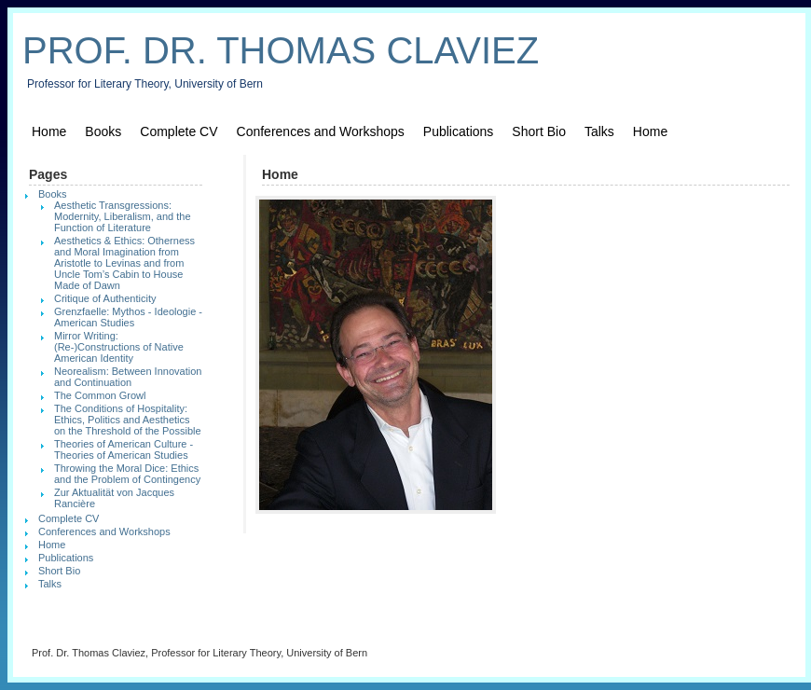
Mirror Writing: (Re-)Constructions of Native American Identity (119, 347)
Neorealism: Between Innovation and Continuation (127, 377)
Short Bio (539, 131)
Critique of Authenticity (105, 298)
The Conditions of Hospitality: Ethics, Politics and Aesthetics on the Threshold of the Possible (127, 419)
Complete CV (178, 131)
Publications (458, 131)
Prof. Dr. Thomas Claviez (280, 50)
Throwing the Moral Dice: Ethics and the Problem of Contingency (127, 473)
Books (103, 131)
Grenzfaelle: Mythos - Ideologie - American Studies (128, 317)
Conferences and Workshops (321, 131)
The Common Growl (99, 395)
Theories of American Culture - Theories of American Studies (123, 449)
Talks (599, 131)
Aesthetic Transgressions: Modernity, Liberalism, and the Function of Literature (122, 216)
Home (49, 131)
